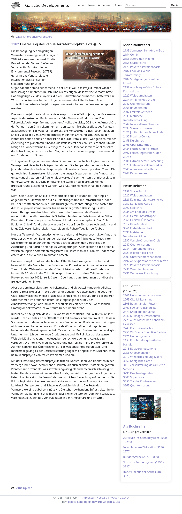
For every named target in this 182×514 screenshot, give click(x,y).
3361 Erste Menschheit (137, 228)
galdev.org (95, 502)
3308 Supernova (133, 377)
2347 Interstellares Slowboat (141, 124)
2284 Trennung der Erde (138, 249)
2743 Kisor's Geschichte (138, 328)
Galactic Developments (47, 5)
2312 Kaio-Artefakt (135, 224)
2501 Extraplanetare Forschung (143, 161)
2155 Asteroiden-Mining (138, 59)
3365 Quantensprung (136, 385)
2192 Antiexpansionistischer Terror (145, 261)
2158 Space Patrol (134, 63)
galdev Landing (78, 502)
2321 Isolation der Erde (138, 253)
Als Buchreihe (134, 426)
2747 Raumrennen (135, 173)
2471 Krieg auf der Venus (139, 312)
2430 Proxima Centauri (137, 136)
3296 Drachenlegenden (138, 373)
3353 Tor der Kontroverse (139, 381)
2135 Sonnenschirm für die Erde (143, 50)
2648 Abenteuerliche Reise (140, 169)
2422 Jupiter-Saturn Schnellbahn (143, 132)
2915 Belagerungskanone (139, 348)
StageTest (108, 502)
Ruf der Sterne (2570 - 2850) (141, 457)
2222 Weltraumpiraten (137, 95)
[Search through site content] (145, 5)
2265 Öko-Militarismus (137, 299)
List (118, 502)
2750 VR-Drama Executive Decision (145, 332)
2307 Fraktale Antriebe (137, 112)
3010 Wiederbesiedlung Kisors (142, 357)
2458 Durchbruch (134, 140)
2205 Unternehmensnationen (142, 257)
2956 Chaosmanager (136, 353)
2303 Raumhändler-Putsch (140, 303)
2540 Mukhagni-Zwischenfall (141, 316)
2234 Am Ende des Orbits (139, 99)
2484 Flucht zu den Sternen (140, 149)
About (119, 5)
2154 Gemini (131, 54)
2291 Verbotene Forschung (140, 273)
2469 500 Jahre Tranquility (139, 308)
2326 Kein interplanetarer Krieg (143, 199)
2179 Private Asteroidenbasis (141, 67)
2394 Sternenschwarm (137, 128)
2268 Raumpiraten (135, 108)
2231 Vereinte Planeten (138, 269)
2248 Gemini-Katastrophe (139, 216)
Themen (80, 5)
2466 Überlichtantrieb (137, 144)
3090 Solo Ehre (132, 208)
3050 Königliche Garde (137, 203)
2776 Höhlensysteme (136, 336)
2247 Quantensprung (136, 104)
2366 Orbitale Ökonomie (139, 220)
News (91, 5)
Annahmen (105, 5)
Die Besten (132, 285)
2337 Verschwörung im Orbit (141, 240)
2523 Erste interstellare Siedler (142, 165)
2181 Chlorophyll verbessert (31, 37)
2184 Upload (21, 488)
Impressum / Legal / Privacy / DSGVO (105, 498)
